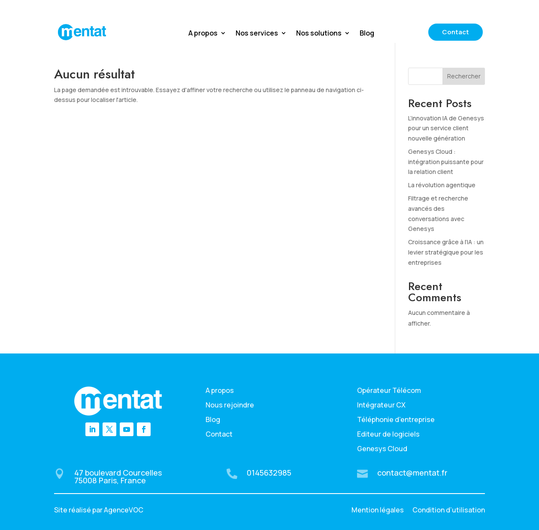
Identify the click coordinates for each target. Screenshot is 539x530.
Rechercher (464, 76)
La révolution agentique (441, 185)
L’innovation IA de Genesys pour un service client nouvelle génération (446, 128)
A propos (203, 34)
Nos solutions (319, 34)
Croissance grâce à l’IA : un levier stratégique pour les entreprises (446, 252)
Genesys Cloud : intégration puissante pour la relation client (446, 161)
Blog (367, 34)
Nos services (257, 34)
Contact (455, 31)
